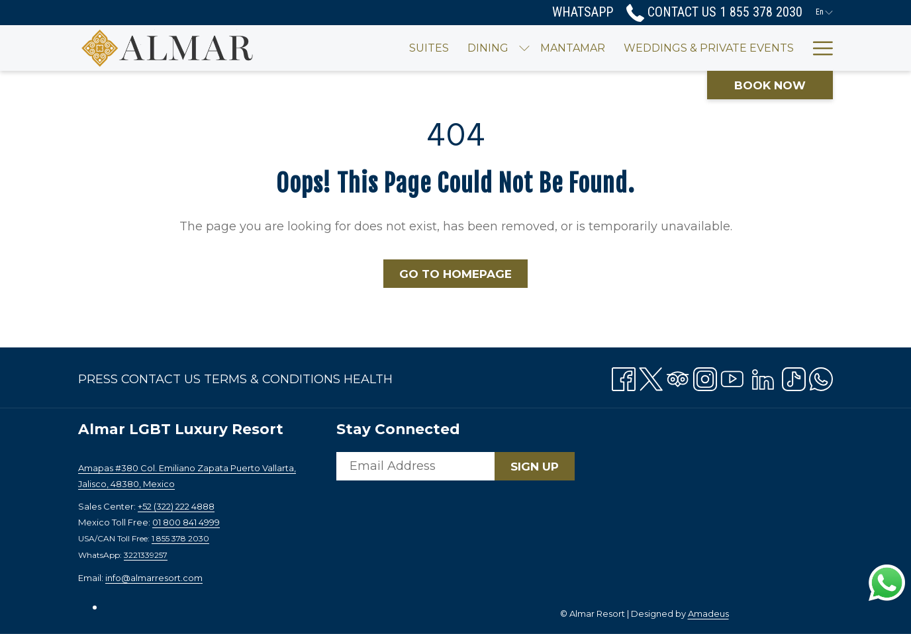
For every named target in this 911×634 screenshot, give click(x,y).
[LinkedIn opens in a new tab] (763, 376)
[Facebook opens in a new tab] (624, 376)
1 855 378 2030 (180, 538)
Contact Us (161, 379)
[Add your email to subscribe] (415, 466)
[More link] (818, 48)
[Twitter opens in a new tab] (651, 376)
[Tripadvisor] (678, 376)
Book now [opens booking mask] (770, 85)
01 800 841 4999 (186, 522)
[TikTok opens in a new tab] (794, 376)
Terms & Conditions (272, 379)
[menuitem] (389, 48)
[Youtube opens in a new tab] (732, 376)
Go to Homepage (455, 274)
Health (368, 379)
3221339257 (146, 555)
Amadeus (708, 613)
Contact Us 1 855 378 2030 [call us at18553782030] (714, 12)
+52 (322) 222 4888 (176, 506)
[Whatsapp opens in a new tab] (821, 376)
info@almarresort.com (154, 577)
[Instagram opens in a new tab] (705, 376)
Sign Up (534, 466)
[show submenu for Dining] (484, 48)
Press (98, 379)
